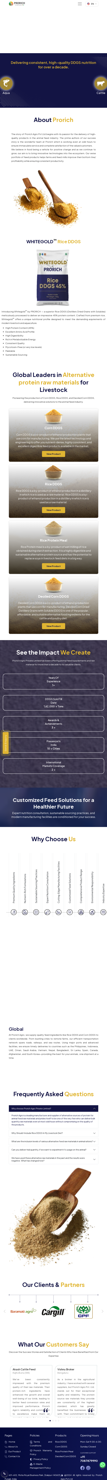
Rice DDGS (61, 1441)
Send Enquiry (5, 743)
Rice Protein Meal (64, 1451)
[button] (4, 1311)
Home (10, 1441)
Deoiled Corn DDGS (65, 1456)
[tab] (50, 1420)
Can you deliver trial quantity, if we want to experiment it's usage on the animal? (48, 1149)
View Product (53, 454)
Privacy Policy (39, 1459)
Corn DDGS (61, 1446)
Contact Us (12, 1456)
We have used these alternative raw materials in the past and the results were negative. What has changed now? (48, 1159)
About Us (11, 1446)
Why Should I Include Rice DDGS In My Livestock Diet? (37, 1133)
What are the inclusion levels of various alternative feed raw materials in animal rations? (52, 1141)
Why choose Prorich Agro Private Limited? (31, 1108)
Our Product (13, 1451)
